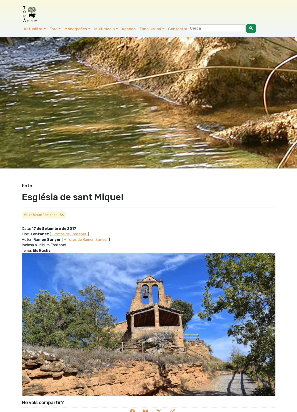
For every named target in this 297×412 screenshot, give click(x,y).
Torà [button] (53, 29)
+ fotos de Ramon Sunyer (86, 239)
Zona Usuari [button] (150, 29)
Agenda (129, 29)
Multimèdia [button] (104, 29)
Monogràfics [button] (75, 29)
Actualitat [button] (33, 29)
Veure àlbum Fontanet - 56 (44, 215)
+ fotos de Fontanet (69, 234)
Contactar (177, 29)
